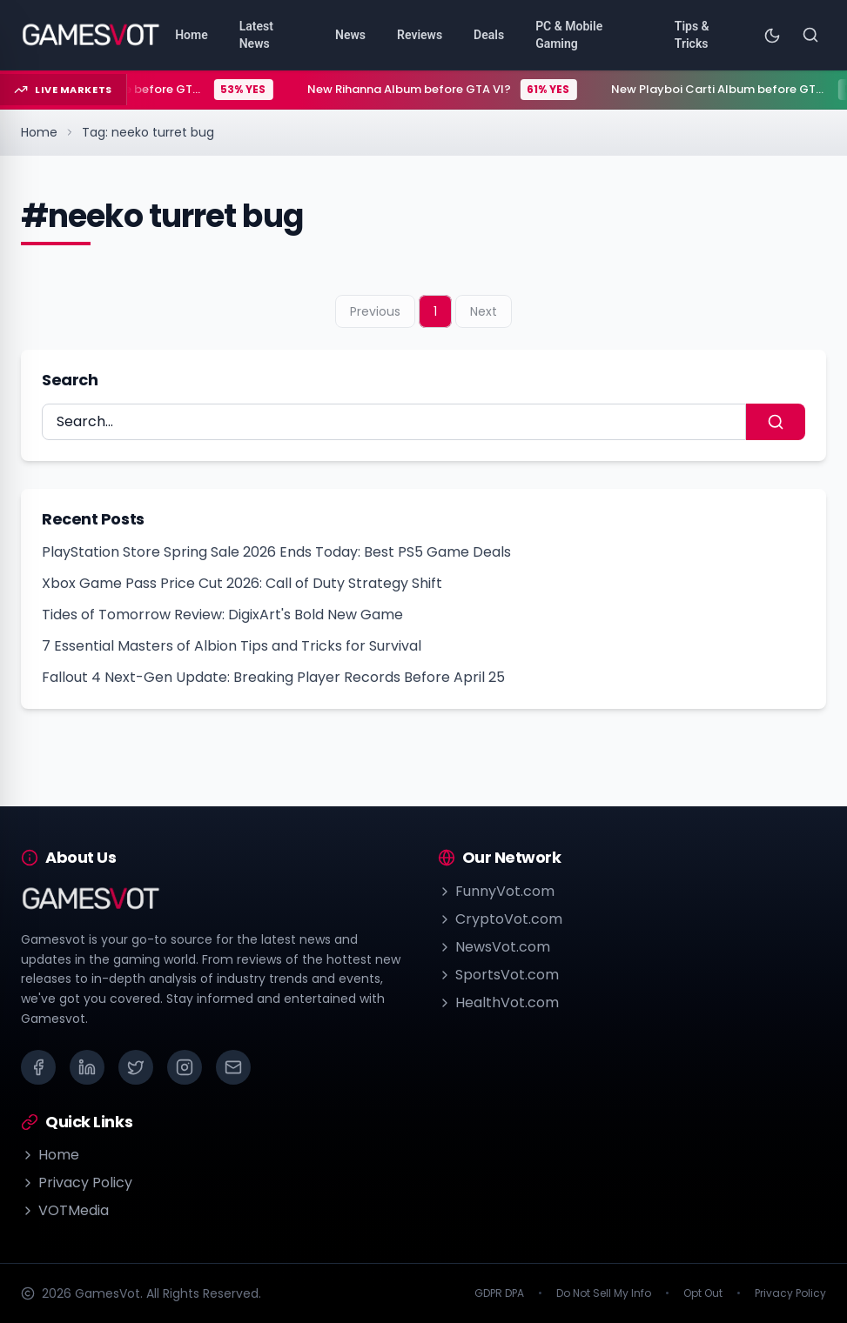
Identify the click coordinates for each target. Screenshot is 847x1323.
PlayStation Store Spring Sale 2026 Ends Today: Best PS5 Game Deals (276, 552)
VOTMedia (65, 1210)
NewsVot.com (494, 947)
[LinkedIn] (87, 1067)
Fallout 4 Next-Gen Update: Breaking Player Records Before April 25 (273, 677)
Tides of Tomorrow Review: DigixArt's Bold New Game (222, 615)
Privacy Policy (76, 1183)
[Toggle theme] (772, 34)
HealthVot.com (498, 1002)
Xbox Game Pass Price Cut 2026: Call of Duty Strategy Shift (242, 583)
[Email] (233, 1067)
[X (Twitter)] (135, 1067)
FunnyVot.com (496, 891)
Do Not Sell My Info (603, 1293)
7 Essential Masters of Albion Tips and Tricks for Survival (231, 646)
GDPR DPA (499, 1293)
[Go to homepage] (91, 34)
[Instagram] (184, 1067)
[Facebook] (38, 1067)
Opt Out (703, 1293)
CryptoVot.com (500, 919)
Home (39, 132)
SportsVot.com (498, 975)
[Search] (810, 34)
